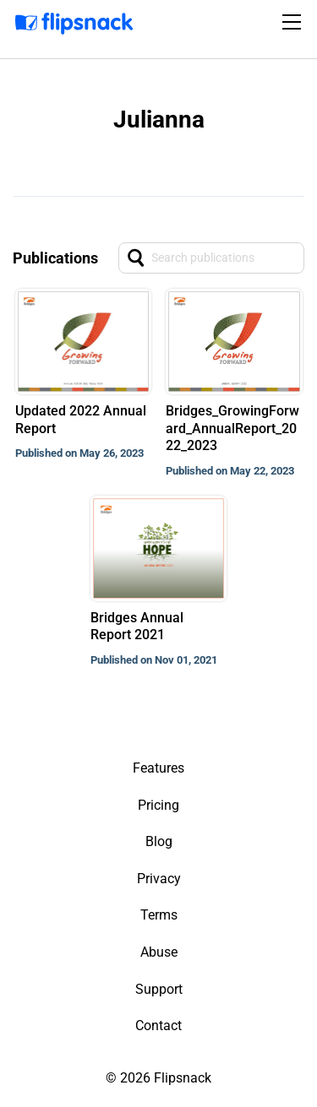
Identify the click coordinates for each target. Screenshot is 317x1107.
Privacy (159, 879)
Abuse (159, 952)
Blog (158, 841)
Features (158, 768)
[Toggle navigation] (294, 21)
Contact (158, 1025)
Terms (159, 915)
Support (159, 989)
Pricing (158, 805)
